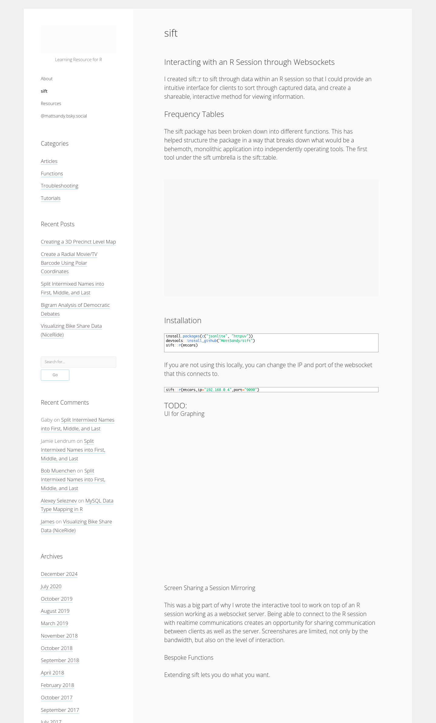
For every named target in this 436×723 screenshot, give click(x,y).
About (47, 78)
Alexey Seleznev (59, 500)
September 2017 (60, 709)
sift (44, 91)
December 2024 (59, 573)
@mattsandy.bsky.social (64, 116)
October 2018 (57, 648)
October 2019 (57, 598)
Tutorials (51, 197)
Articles (49, 161)
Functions (52, 173)
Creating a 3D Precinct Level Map (78, 241)
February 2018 (57, 685)
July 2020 (51, 586)
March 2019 (54, 623)
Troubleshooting (59, 185)
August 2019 (55, 610)
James (47, 521)
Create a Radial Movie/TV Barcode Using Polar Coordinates (69, 262)
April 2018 (52, 672)
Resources (51, 103)
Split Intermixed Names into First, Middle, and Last (73, 449)
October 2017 (57, 697)
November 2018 (59, 635)
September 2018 (60, 660)
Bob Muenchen (58, 470)
